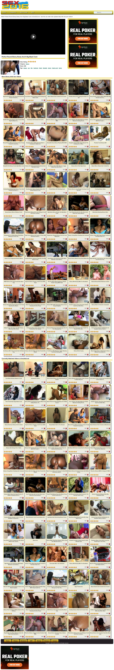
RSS (33, 12)
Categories (13, 12)
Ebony (27, 64)
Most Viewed (23, 12)
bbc (32, 68)
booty (60, 68)
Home (4, 12)
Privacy (16, 641)
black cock (55, 68)
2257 (31, 641)
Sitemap (39, 641)
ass (29, 68)
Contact (55, 641)
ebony (49, 68)
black (40, 68)
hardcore (35, 68)
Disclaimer (23, 641)
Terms (7, 641)
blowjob (45, 68)
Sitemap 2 (47, 641)
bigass (25, 68)
